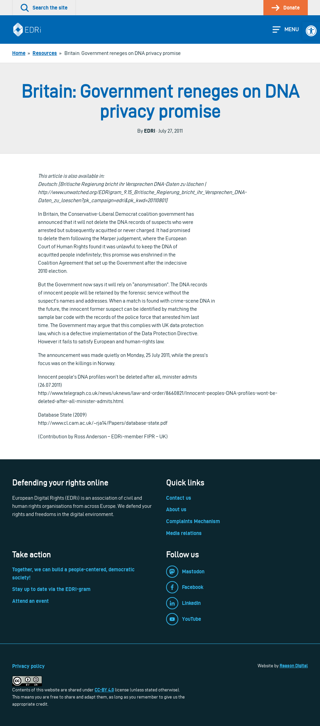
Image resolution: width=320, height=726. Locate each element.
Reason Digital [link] (294, 665)
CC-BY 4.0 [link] (104, 689)
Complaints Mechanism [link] (193, 521)
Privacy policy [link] (28, 666)
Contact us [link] (178, 498)
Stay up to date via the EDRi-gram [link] (51, 589)
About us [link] (176, 509)
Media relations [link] (184, 533)
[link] (311, 31)
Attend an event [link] (30, 601)
